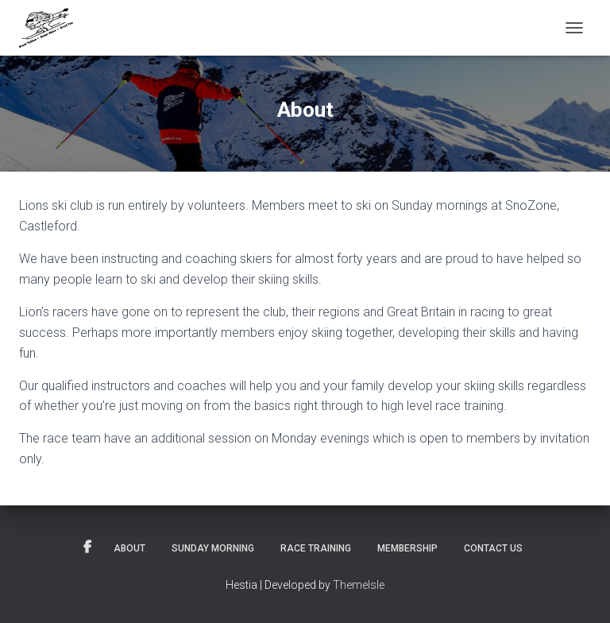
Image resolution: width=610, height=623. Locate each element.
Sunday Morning (213, 548)
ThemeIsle (358, 584)
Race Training (315, 548)
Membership (407, 548)
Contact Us (493, 548)
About (129, 548)
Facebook (87, 547)
